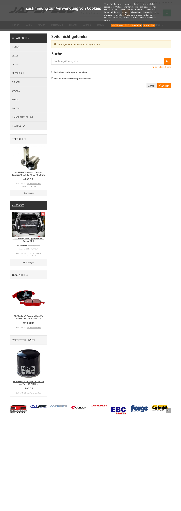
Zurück (151, 85)
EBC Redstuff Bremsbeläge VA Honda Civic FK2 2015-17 (28, 317)
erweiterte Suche (161, 66)
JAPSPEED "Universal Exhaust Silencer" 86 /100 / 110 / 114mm (28, 173)
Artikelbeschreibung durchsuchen (70, 72)
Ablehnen (137, 25)
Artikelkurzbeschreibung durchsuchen (72, 78)
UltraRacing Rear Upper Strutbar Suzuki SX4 (28, 240)
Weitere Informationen (121, 26)
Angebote (18, 205)
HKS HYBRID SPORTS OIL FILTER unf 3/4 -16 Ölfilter (28, 383)
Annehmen (149, 25)
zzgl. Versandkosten (34, 184)
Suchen (164, 85)
